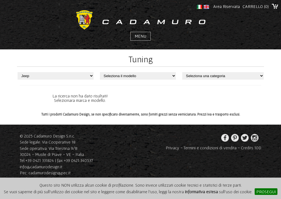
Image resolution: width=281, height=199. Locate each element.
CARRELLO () (256, 6)
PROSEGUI (266, 191)
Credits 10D (251, 147)
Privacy (172, 147)
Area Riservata (226, 6)
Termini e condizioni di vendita (210, 147)
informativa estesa (201, 191)
